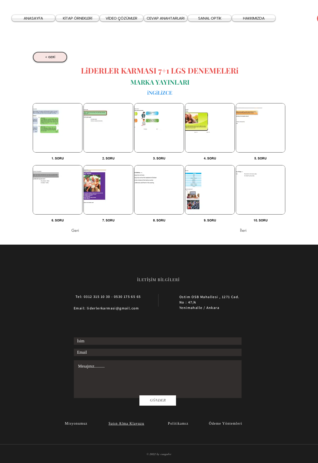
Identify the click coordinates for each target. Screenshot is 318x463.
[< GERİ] (50, 57)
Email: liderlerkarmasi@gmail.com (106, 308)
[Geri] (88, 231)
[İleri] (234, 231)
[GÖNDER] (157, 400)
